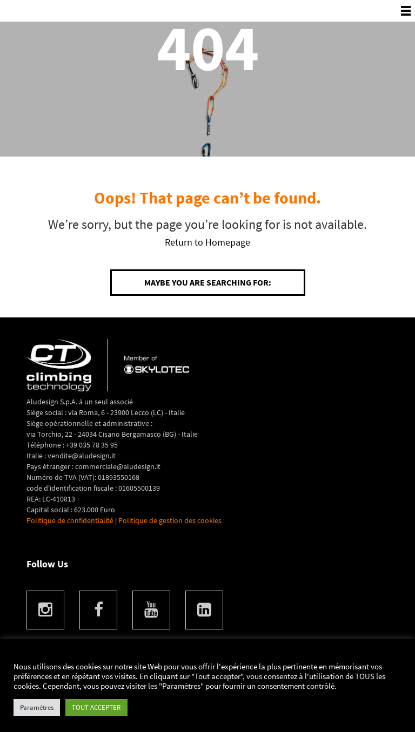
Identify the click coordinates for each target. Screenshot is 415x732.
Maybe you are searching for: (207, 282)
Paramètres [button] (36, 707)
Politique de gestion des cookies (170, 520)
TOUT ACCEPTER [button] (96, 707)
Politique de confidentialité (69, 520)
